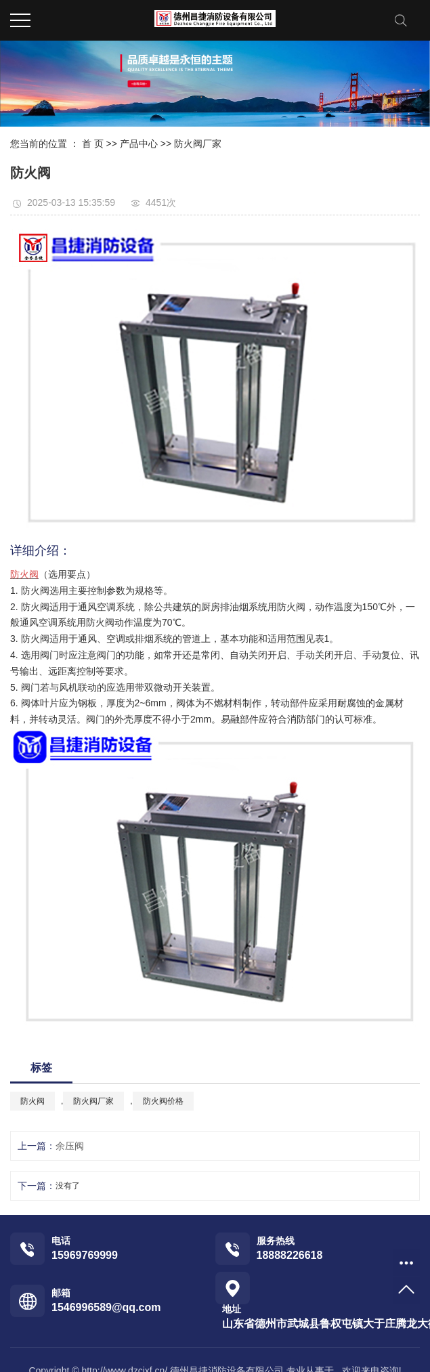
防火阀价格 (163, 1101)
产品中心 (139, 143)
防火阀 (32, 1101)
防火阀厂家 (197, 143)
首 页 (93, 143)
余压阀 (70, 1145)
